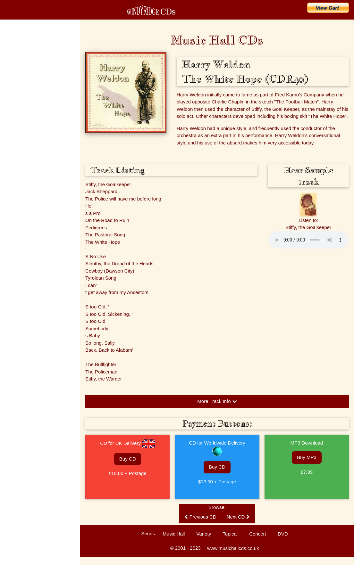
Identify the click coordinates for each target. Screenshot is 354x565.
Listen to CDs (16, 181)
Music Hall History (20, 147)
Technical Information (23, 203)
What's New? (22, 70)
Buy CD (127, 459)
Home (13, 41)
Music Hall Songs (20, 136)
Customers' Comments (24, 192)
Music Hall (174, 533)
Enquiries (13, 170)
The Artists (14, 125)
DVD (283, 533)
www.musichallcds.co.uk (233, 548)
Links (9, 226)
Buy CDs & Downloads (34, 84)
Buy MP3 (306, 457)
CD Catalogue (23, 56)
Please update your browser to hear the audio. (308, 240)
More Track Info (217, 401)
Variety (204, 533)
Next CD (238, 517)
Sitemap (12, 237)
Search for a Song (28, 98)
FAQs (10, 158)
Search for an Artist (29, 112)
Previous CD (200, 517)
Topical (230, 533)
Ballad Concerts (18, 214)
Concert (257, 533)
